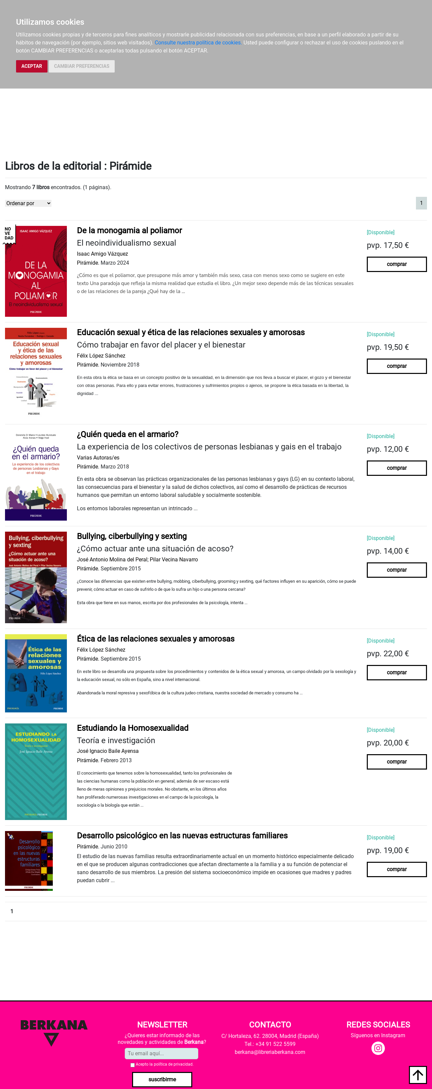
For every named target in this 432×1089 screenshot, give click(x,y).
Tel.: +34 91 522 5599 (270, 1044)
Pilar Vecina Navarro (174, 559)
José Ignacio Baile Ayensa (108, 751)
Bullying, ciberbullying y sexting (132, 536)
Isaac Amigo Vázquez (102, 254)
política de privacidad (173, 1064)
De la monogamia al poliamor (129, 230)
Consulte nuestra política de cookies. (198, 42)
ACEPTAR (31, 66)
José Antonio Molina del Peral (112, 559)
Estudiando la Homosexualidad (133, 728)
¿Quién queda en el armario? (127, 434)
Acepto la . (165, 1064)
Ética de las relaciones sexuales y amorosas (155, 639)
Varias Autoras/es (98, 457)
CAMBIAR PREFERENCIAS (81, 66)
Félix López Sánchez (101, 356)
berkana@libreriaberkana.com (270, 1052)
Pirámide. (88, 263)
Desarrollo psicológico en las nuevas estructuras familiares (182, 835)
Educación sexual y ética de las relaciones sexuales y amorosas (191, 332)
